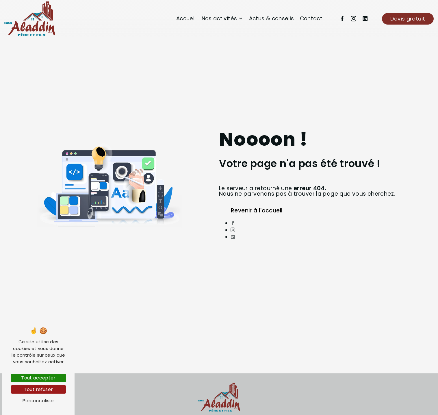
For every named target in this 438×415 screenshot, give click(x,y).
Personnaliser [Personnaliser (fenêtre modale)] (38, 400)
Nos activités (219, 18)
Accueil (186, 18)
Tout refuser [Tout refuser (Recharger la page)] (38, 389)
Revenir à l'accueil (257, 210)
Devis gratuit (407, 18)
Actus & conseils (271, 18)
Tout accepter (38, 378)
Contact (311, 18)
